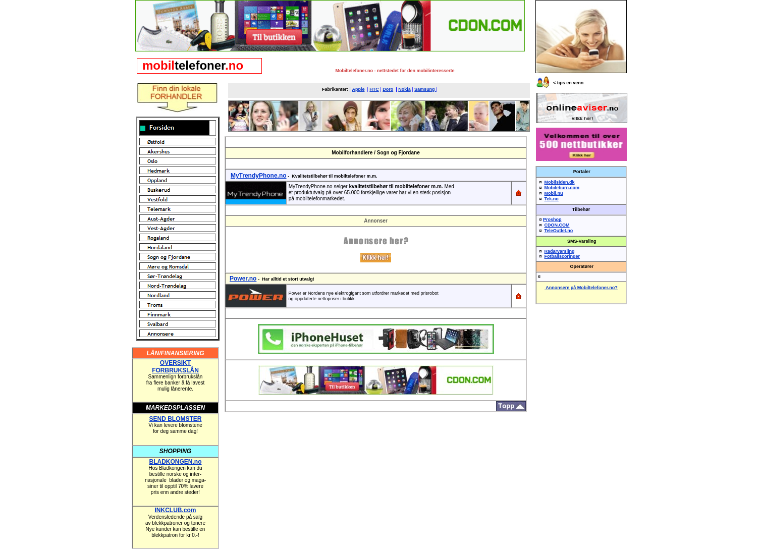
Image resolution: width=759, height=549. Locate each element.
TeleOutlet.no (559, 230)
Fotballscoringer (562, 256)
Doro (388, 89)
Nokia (404, 89)
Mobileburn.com (562, 187)
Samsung (425, 89)
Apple (358, 89)
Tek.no (552, 198)
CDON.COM (557, 225)
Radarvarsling (560, 251)
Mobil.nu (554, 193)
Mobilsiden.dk (560, 182)
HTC (374, 89)
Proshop (552, 219)
